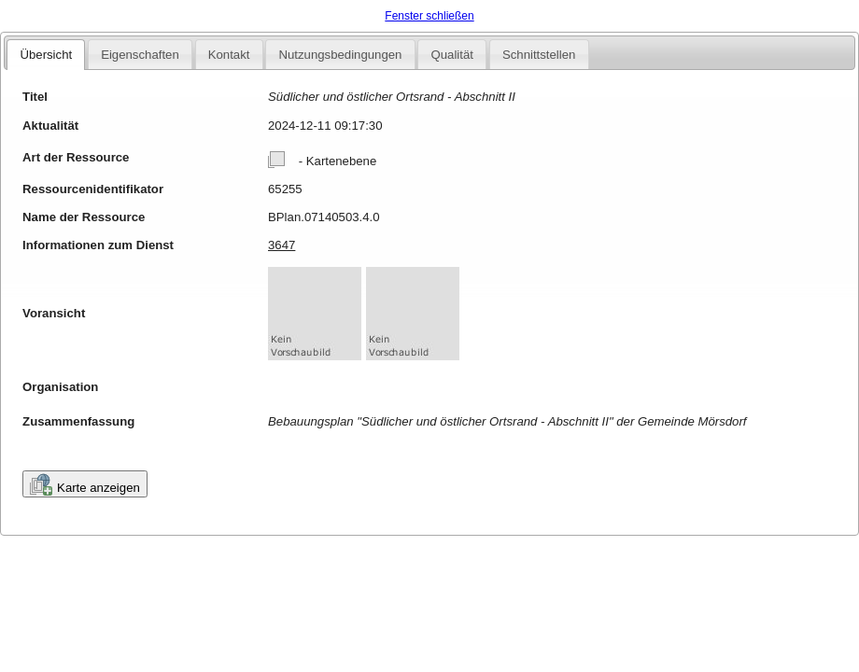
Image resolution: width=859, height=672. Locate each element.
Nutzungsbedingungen (339, 55)
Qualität (451, 55)
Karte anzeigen (85, 484)
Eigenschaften (140, 55)
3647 (281, 245)
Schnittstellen (538, 55)
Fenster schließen (429, 15)
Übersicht (46, 55)
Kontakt (229, 55)
